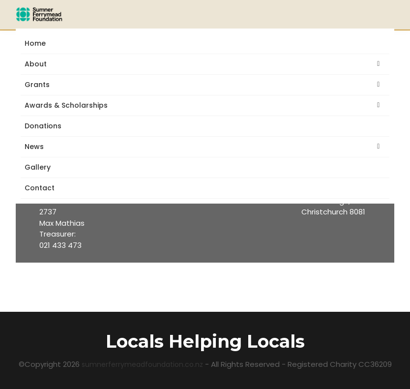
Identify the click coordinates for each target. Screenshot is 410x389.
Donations (43, 126)
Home (35, 43)
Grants (39, 85)
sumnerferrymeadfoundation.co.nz (143, 364)
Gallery (38, 167)
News (36, 147)
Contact (40, 188)
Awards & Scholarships (68, 105)
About (38, 64)
